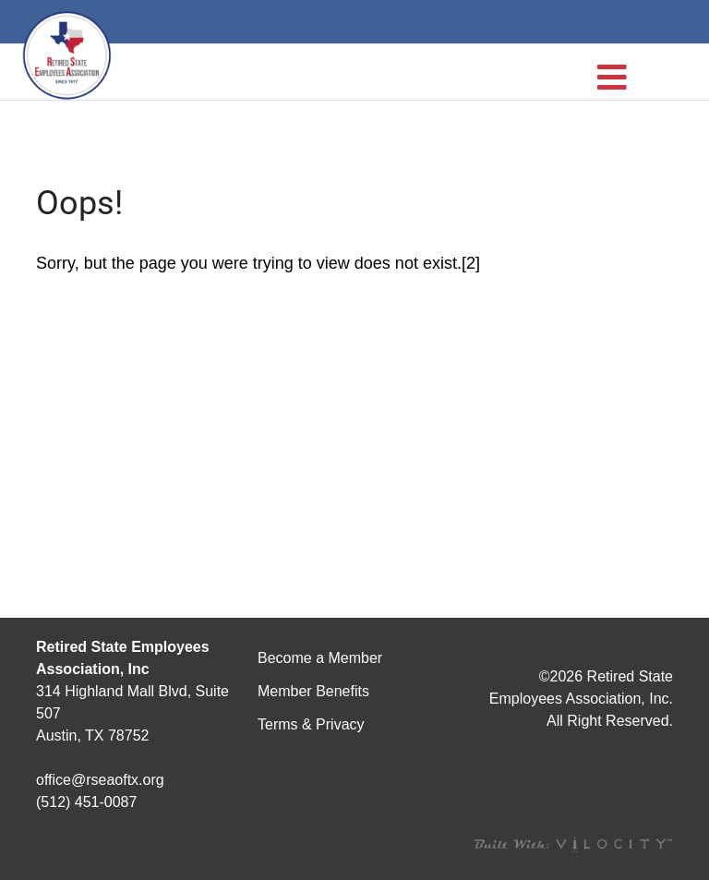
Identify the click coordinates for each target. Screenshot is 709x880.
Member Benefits (313, 691)
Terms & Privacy (311, 724)
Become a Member (320, 658)
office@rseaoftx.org (100, 780)
